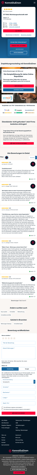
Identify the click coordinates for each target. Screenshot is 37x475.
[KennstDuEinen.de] (11, 2)
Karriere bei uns (19, 442)
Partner (3, 440)
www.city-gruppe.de (14, 26)
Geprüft (32, 179)
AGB (7, 407)
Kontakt (3, 442)
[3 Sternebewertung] (8, 338)
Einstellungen (26, 420)
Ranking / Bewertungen (22, 430)
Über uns (4, 435)
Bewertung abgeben (26, 35)
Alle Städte (4, 420)
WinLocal (17, 437)
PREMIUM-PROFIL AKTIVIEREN (18, 45)
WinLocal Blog (19, 440)
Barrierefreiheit (5, 445)
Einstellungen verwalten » (18, 466)
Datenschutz (19, 420)
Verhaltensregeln (6, 362)
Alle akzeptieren (19, 472)
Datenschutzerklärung (10, 409)
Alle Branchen (5, 422)
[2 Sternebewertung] (6, 338)
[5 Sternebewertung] (14, 338)
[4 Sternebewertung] (11, 338)
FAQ (17, 427)
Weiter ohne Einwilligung (18, 469)
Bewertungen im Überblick (12, 34)
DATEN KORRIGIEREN (18, 52)
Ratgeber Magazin (6, 425)
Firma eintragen (6, 427)
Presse (3, 437)
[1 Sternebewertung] (3, 338)
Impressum (18, 435)
